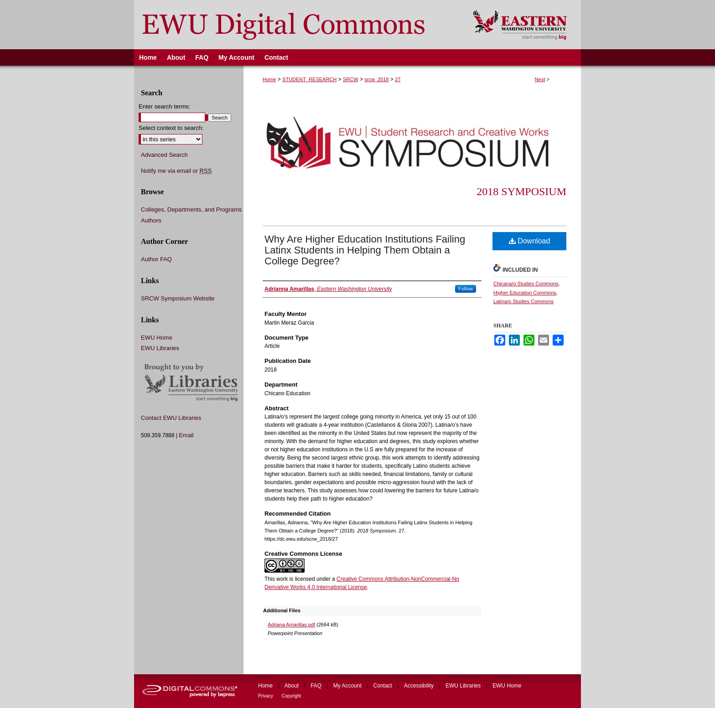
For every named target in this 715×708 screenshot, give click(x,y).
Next (540, 79)
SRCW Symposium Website (178, 298)
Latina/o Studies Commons (523, 301)
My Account (348, 685)
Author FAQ (156, 259)
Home (269, 79)
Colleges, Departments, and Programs (191, 209)
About (293, 685)
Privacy (266, 695)
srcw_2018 (376, 79)
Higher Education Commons (524, 292)
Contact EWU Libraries (171, 417)
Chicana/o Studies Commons (525, 283)
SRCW (350, 79)
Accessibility (419, 685)
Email (186, 435)
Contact (383, 685)
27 (397, 79)
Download (529, 241)
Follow (465, 288)
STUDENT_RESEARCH (309, 79)
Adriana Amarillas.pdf (291, 624)
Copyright (291, 695)
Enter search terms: (164, 106)
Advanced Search (164, 154)
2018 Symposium (521, 191)
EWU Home (156, 337)
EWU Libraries (160, 348)
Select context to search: (171, 127)
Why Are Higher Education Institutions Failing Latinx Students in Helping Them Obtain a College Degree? (364, 250)
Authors (151, 220)
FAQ (317, 685)
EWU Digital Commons (297, 24)
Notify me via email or (176, 171)
